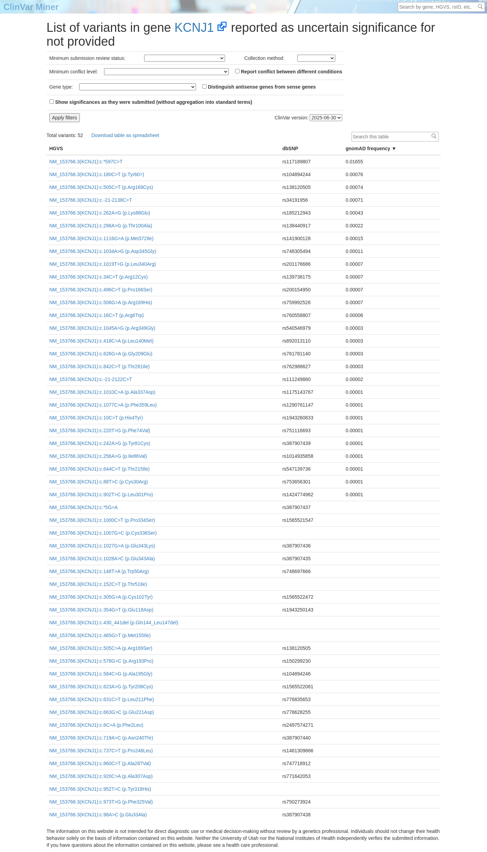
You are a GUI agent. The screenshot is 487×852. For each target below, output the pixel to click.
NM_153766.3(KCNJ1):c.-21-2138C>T (90, 200)
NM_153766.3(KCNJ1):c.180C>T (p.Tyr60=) (96, 174)
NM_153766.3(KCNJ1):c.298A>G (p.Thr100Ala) (100, 225)
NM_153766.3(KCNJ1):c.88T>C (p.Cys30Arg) (98, 481)
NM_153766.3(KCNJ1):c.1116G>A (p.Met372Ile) (101, 238)
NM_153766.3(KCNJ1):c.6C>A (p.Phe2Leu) (96, 725)
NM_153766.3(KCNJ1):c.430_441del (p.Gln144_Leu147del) (113, 622)
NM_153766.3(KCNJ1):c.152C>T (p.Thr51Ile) (98, 584)
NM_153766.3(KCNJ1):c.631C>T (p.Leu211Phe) (101, 699)
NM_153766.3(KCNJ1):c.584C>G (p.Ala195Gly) (100, 674)
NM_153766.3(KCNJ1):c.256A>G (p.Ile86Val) (98, 456)
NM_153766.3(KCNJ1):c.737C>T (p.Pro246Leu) (101, 750)
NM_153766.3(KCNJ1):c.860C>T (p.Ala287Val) (100, 763)
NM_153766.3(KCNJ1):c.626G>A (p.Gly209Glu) (100, 353)
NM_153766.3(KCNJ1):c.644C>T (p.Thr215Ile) (99, 469)
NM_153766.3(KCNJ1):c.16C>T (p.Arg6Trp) (96, 315)
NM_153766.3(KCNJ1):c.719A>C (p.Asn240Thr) (101, 738)
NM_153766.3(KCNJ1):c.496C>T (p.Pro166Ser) (100, 289)
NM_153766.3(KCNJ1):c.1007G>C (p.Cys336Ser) (103, 533)
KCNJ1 (194, 27)
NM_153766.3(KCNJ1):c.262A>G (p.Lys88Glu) (99, 213)
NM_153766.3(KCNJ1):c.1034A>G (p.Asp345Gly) (102, 251)
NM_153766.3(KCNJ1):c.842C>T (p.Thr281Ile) (99, 366)
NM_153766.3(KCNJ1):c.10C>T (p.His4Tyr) (96, 417)
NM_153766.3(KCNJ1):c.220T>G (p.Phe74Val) (99, 430)
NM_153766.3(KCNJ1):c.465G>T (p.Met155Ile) (100, 635)
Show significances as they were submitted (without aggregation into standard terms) (150, 102)
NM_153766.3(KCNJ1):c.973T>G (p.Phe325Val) (101, 802)
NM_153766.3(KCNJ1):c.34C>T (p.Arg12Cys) (98, 277)
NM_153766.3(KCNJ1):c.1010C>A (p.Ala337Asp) (102, 392)
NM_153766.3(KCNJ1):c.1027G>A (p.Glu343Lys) (102, 546)
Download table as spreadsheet (125, 135)
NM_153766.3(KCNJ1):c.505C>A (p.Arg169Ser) (100, 648)
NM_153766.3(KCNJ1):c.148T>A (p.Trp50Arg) (99, 571)
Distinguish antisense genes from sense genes (259, 87)
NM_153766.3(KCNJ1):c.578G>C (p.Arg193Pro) (101, 661)
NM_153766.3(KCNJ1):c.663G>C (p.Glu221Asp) (101, 712)
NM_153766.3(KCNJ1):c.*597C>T (86, 161)
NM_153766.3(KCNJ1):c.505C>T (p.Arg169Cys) (101, 187)
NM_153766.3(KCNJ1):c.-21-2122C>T (90, 379)
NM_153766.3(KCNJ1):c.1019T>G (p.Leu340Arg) (102, 264)
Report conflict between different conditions (288, 71)
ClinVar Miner (31, 7)
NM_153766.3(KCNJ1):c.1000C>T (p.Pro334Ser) (102, 520)
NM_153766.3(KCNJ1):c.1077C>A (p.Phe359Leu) (103, 405)
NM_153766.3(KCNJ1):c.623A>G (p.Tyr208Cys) (101, 686)
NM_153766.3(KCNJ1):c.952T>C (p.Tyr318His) (100, 789)
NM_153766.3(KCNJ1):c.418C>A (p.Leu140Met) (101, 341)
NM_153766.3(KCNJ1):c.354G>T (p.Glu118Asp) (101, 610)
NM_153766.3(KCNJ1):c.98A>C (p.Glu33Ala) (98, 814)
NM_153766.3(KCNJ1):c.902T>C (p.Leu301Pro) (101, 494)
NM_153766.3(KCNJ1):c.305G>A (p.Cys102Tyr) (101, 597)
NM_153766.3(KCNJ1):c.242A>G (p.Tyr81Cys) (99, 443)
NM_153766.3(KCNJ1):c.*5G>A (83, 507)
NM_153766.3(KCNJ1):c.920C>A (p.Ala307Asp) (101, 776)
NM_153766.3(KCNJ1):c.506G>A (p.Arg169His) (100, 302)
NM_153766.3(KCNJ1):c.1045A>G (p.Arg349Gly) (102, 328)
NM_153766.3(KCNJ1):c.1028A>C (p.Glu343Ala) (102, 558)
